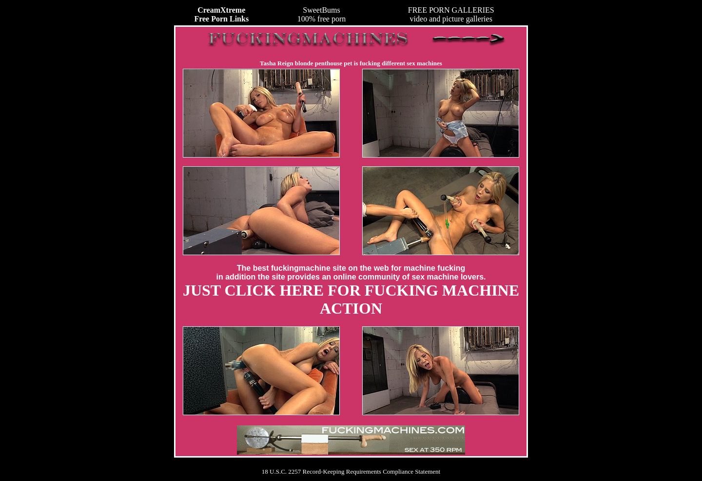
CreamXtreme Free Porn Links (221, 14)
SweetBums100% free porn (321, 14)
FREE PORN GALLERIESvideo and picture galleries (451, 14)
